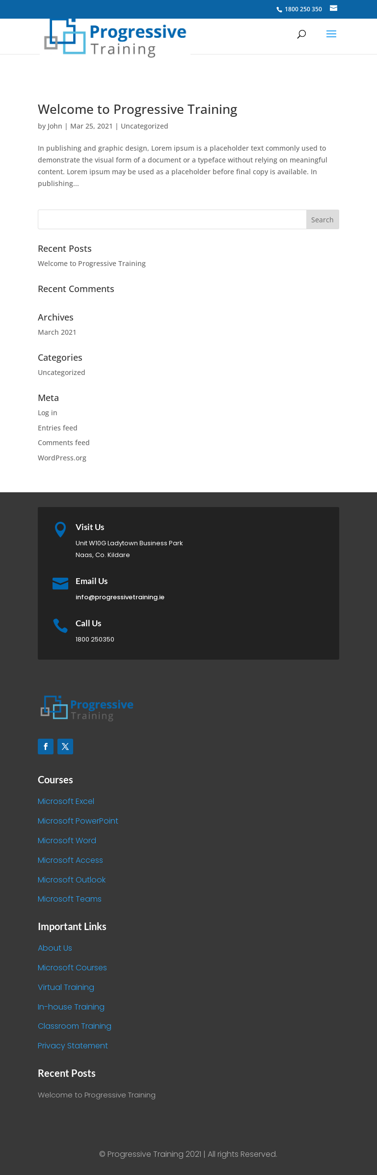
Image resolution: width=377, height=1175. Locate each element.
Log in (47, 412)
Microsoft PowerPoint (78, 821)
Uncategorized (144, 126)
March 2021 (57, 332)
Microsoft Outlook (72, 879)
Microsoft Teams (70, 899)
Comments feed (64, 442)
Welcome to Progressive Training (137, 109)
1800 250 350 (302, 9)
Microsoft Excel (66, 801)
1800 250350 (95, 639)
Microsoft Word (67, 840)
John (55, 126)
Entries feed (58, 427)
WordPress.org (62, 457)
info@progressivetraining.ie (120, 597)
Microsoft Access (70, 860)
